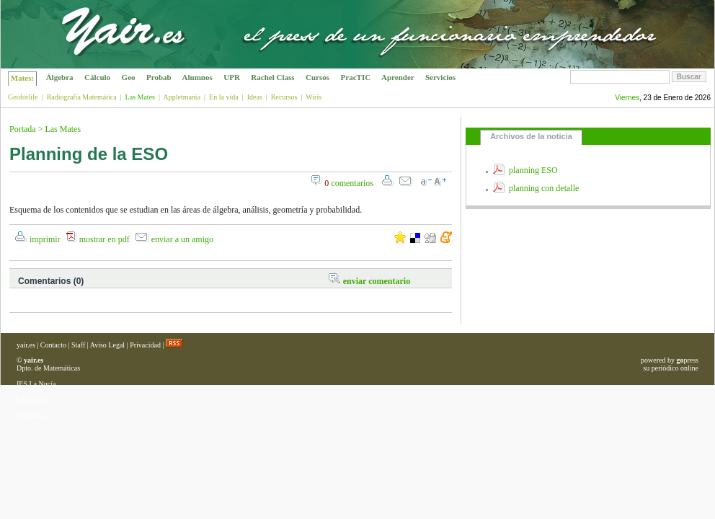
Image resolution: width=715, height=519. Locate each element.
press (687, 360)
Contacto (53, 345)
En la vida (224, 97)
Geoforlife (23, 97)
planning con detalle (544, 188)
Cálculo (97, 77)
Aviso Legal (107, 345)
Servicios (440, 77)
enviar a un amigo (182, 239)
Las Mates (63, 129)
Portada (22, 129)
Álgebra (59, 77)
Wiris (313, 97)
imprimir (45, 239)
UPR (232, 77)
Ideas (254, 97)
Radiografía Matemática (82, 97)
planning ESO (533, 170)
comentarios (348, 183)
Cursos (317, 77)
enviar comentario (376, 281)
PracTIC (356, 77)
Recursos (284, 97)
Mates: (22, 78)
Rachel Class (273, 77)
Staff (78, 345)
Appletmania (181, 97)
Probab (158, 77)
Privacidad (145, 345)
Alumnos (197, 77)
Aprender (398, 77)
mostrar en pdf (104, 239)
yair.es (26, 345)
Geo (128, 77)
